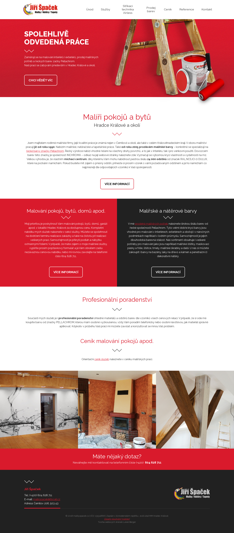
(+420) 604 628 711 (40, 495)
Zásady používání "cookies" (117, 519)
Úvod (89, 9)
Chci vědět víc (41, 80)
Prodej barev (151, 9)
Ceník (168, 9)
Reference (186, 9)
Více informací (117, 184)
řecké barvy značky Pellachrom (45, 151)
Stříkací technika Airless (128, 9)
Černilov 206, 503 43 (46, 503)
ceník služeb (101, 359)
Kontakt (207, 9)
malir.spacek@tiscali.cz (46, 499)
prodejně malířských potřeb (151, 223)
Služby (105, 9)
